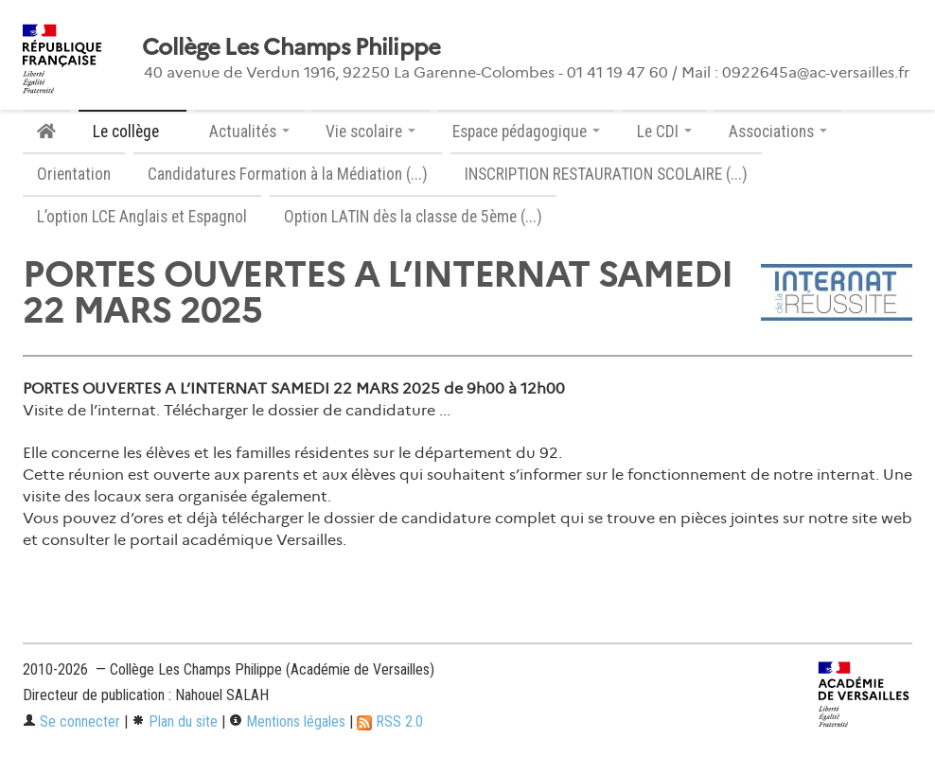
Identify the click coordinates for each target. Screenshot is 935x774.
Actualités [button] (249, 131)
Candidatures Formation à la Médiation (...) (288, 174)
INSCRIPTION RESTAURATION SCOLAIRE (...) (606, 174)
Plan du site (175, 721)
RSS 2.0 (390, 721)
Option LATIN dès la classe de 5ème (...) (413, 216)
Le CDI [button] (664, 131)
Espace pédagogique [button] (526, 131)
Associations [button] (778, 131)
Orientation (74, 174)
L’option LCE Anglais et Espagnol (142, 216)
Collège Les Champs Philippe (291, 47)
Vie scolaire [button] (370, 131)
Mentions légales (287, 721)
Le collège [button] (132, 131)
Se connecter (71, 721)
